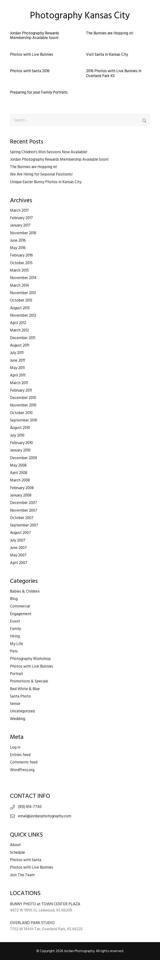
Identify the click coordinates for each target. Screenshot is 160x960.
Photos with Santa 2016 (30, 71)
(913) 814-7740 (30, 807)
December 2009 (23, 458)
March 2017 (19, 210)
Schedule (17, 852)
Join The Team (22, 875)
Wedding (17, 719)
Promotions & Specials (29, 681)
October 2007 (21, 518)
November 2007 (23, 510)
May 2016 (18, 248)
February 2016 (21, 255)
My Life (16, 644)
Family (15, 629)
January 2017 (20, 225)
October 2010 (21, 413)
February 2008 (22, 488)
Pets (14, 651)
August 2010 (20, 428)
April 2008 (18, 473)
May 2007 (18, 555)
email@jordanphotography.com (44, 816)
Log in (15, 747)
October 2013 (21, 300)
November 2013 (23, 293)
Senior (15, 704)
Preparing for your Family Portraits (39, 92)
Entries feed (20, 755)
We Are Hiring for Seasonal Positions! (41, 174)
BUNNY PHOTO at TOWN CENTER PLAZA (45, 904)
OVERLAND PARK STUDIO (32, 923)
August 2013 (20, 308)
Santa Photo (20, 696)
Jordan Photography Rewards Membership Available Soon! (34, 35)
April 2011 (17, 375)
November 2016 (23, 233)
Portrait (16, 674)
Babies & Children (25, 591)
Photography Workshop (30, 658)
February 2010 (21, 443)
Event (15, 621)
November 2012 (23, 315)
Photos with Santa (25, 860)
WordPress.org (22, 770)
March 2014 (19, 285)
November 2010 (23, 405)
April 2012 (18, 323)
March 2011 (19, 383)
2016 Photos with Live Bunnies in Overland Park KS (113, 73)
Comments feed (23, 762)
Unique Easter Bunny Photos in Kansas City (45, 182)
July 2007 (17, 540)
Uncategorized (22, 711)
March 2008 (20, 480)
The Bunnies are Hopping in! (109, 33)
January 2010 (20, 450)
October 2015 (21, 263)
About (15, 845)
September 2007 (24, 525)
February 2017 (21, 218)
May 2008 (18, 465)
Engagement (20, 614)
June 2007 (18, 548)
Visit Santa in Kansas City (107, 54)
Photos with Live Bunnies (31, 54)
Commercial (20, 606)
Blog (14, 599)
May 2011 (17, 368)
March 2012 (19, 330)
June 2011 (17, 360)
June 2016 (18, 240)
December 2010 (23, 398)
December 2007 (23, 502)
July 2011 (16, 353)
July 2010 (17, 435)
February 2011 (21, 390)
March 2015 (19, 270)
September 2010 (23, 420)
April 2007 (18, 563)
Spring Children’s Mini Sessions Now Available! (48, 152)
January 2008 (20, 495)
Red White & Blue (25, 689)
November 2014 (23, 278)
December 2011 (22, 338)
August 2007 (20, 532)
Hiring (15, 636)
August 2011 (19, 345)
